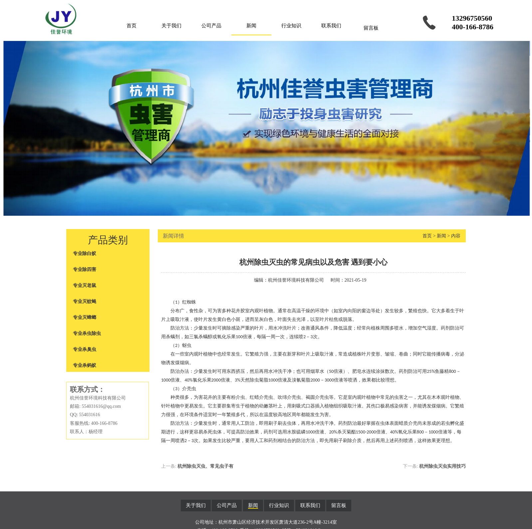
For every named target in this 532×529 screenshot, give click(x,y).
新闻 (251, 25)
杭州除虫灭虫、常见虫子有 (205, 466)
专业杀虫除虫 (87, 333)
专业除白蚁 (84, 253)
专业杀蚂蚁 (84, 365)
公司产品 (211, 25)
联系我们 (331, 25)
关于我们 (171, 25)
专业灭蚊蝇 (84, 301)
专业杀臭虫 (84, 349)
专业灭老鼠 (84, 285)
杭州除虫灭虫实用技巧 (442, 466)
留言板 (371, 28)
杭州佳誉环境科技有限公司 (296, 280)
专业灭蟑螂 (84, 317)
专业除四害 (84, 269)
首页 (131, 25)
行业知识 (291, 25)
